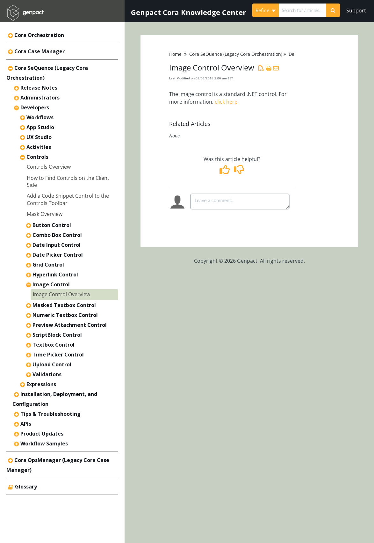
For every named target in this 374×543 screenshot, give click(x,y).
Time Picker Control (58, 354)
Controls (37, 156)
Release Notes (38, 87)
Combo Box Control (57, 234)
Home (175, 54)
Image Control (51, 284)
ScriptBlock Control (57, 334)
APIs (25, 423)
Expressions (41, 384)
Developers (34, 107)
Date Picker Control (57, 254)
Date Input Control (56, 244)
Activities (38, 146)
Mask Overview (44, 213)
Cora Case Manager (39, 51)
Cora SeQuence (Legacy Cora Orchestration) (235, 54)
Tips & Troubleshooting (50, 413)
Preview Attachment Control (69, 324)
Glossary (26, 486)
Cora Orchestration (39, 35)
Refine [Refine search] (265, 10)
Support (356, 10)
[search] (302, 10)
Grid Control (48, 264)
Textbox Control (53, 344)
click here (226, 101)
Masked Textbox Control (64, 305)
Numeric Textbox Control (65, 315)
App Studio (40, 127)
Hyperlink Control (55, 274)
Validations (46, 374)
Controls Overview (49, 166)
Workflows (40, 117)
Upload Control (51, 364)
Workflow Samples (44, 443)
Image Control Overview (61, 294)
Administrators (40, 97)
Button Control (51, 225)
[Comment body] (240, 201)
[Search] (333, 10)
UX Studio (39, 137)
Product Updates (41, 433)
